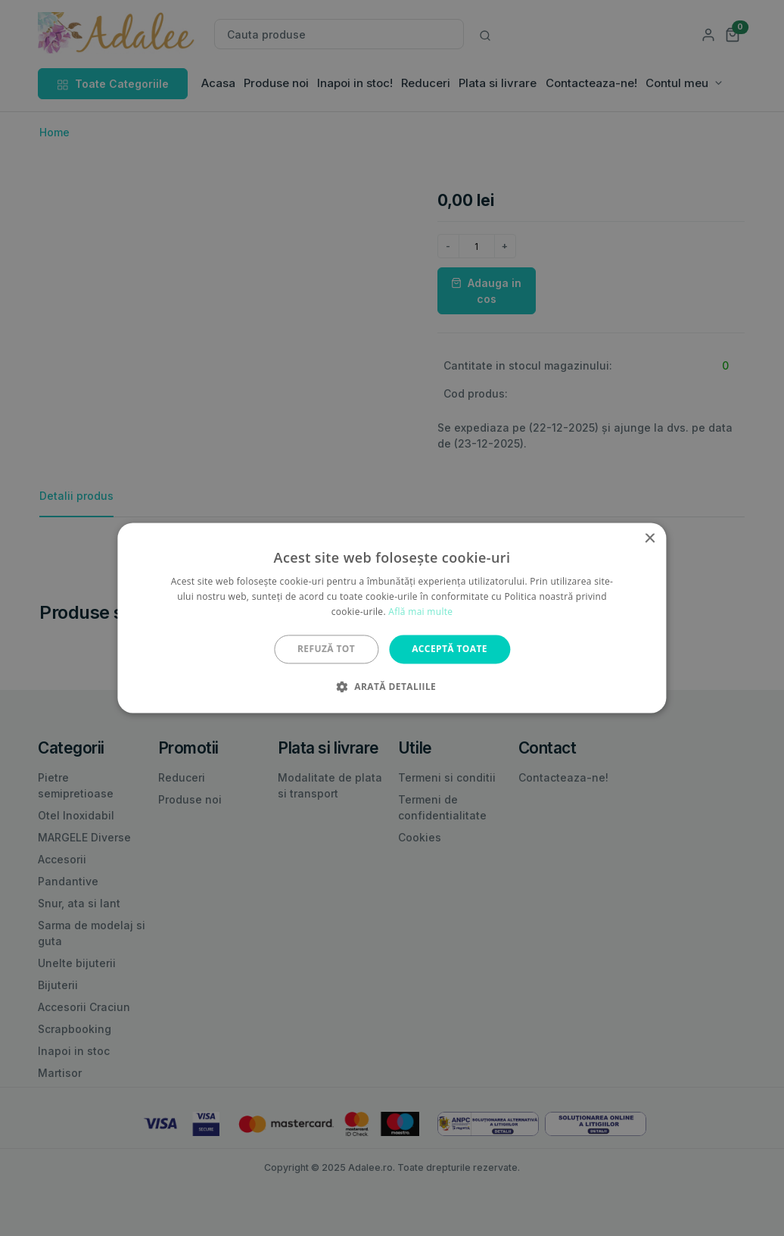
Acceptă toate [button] (449, 648)
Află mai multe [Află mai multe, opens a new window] (420, 611)
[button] (392, 686)
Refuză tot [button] (326, 648)
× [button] (649, 539)
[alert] (392, 618)
